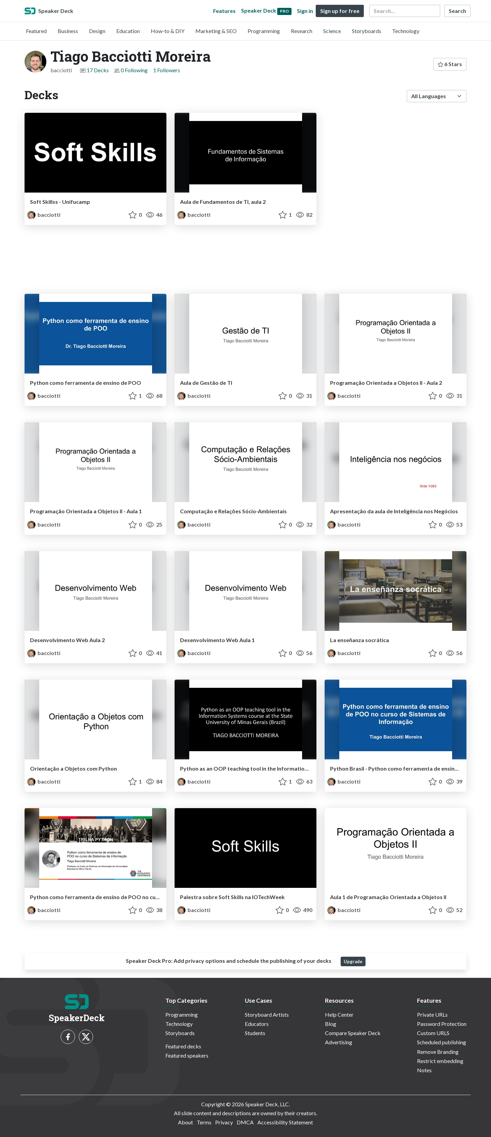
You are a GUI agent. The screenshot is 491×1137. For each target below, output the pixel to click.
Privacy (224, 1122)
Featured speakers (186, 1055)
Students (255, 1033)
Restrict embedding (440, 1061)
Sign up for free (339, 10)
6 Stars (450, 64)
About (185, 1122)
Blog (330, 1023)
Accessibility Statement (285, 1122)
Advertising (338, 1042)
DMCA (245, 1122)
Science (332, 31)
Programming (264, 31)
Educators (257, 1023)
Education (128, 31)
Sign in (305, 10)
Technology (405, 31)
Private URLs (432, 1014)
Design (97, 31)
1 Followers (166, 70)
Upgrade (353, 961)
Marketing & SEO (216, 31)
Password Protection (441, 1023)
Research (301, 31)
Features (224, 10)
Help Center (339, 1014)
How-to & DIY (167, 31)
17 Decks (98, 70)
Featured (36, 31)
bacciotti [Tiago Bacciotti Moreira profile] (43, 214)
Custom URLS (433, 1033)
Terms (204, 1122)
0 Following (134, 70)
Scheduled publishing (441, 1042)
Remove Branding (438, 1051)
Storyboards (366, 31)
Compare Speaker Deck (353, 1033)
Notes (424, 1070)
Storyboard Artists (267, 1014)
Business (68, 31)
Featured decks (183, 1046)
